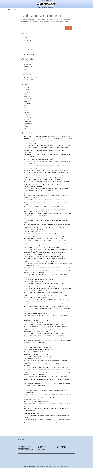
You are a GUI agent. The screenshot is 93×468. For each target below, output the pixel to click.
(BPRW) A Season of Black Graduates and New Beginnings (40, 292)
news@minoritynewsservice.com (25, 458)
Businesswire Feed (29, 66)
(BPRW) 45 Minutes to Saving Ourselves (35, 240)
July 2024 (26, 126)
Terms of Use (66, 466)
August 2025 (27, 105)
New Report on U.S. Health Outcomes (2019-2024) (37, 419)
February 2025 (28, 114)
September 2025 (28, 103)
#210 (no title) (27, 42)
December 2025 (28, 98)
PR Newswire (27, 68)
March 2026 (27, 92)
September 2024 (28, 123)
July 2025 (26, 107)
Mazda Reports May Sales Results (33, 209)
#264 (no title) (28, 40)
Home (25, 51)
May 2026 (26, 89)
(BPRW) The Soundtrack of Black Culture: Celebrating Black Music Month (44, 186)
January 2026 (27, 96)
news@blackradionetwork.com (25, 455)
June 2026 (27, 87)
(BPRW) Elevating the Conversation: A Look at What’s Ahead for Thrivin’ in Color (46, 251)
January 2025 (27, 116)
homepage (24, 21)
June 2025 (27, 109)
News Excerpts (28, 52)
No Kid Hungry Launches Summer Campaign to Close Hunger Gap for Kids (45, 172)
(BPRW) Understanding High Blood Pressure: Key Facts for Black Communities (46, 269)
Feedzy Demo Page (29, 49)
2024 (25, 62)
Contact (26, 47)
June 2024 (27, 128)
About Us (26, 45)
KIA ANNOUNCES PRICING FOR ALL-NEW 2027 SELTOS (39, 163)
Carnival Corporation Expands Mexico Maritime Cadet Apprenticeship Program (46, 440)
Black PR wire (27, 64)
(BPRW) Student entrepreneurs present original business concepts (43, 243)
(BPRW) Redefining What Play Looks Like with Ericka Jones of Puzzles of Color (45, 260)
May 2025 (26, 110)
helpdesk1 (27, 79)
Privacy (61, 466)
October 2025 (27, 101)
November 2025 (28, 100)
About (57, 466)
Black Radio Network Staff (31, 77)
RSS (25, 69)
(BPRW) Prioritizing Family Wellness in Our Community (39, 290)
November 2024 (28, 119)
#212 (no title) (27, 44)
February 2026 (28, 94)
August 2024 (27, 125)
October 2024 (28, 121)
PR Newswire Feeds (29, 54)
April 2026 (26, 91)
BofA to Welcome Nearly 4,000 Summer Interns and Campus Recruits (43, 161)
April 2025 (26, 112)
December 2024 (28, 117)
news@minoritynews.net (23, 456)
